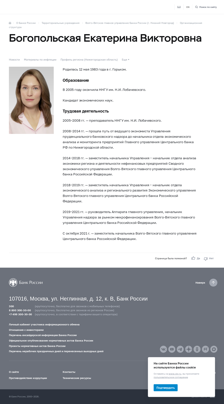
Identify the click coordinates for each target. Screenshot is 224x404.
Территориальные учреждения (60, 22)
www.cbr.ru (175, 373)
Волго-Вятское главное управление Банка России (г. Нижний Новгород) (130, 22)
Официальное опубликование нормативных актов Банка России (51, 340)
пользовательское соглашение (171, 377)
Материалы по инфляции (40, 59)
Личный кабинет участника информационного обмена (44, 324)
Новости (14, 59)
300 (11, 306)
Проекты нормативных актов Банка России (37, 345)
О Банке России (26, 22)
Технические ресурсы (77, 377)
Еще (124, 59)
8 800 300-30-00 (20, 310)
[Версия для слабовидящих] (179, 7)
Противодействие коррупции (28, 377)
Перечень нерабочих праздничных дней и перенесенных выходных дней (56, 351)
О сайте (14, 371)
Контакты (69, 371)
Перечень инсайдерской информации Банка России (43, 335)
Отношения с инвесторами (26, 329)
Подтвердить (165, 387)
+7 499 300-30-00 (20, 314)
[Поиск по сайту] (206, 7)
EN (188, 7)
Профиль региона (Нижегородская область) (89, 59)
